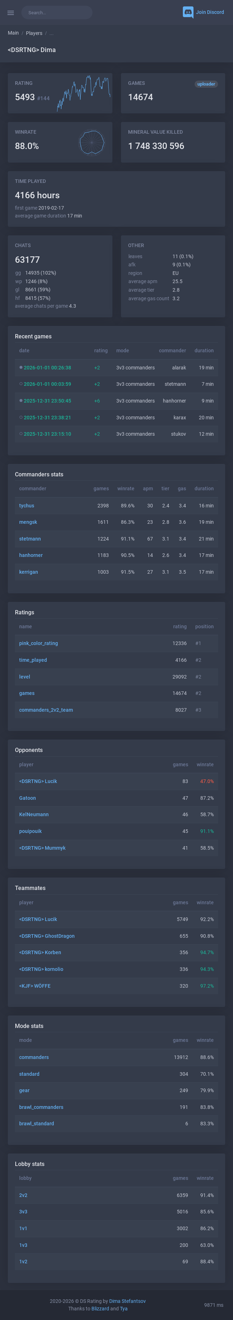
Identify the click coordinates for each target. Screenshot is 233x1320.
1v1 (23, 1229)
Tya (124, 1309)
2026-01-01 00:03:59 (47, 384)
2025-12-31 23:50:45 (47, 401)
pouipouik (30, 831)
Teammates (30, 888)
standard (29, 1074)
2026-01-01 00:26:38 (47, 368)
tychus (26, 506)
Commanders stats (39, 474)
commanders (34, 1057)
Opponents (29, 750)
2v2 (23, 1195)
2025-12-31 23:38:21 (47, 418)
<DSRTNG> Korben (40, 953)
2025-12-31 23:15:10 (47, 434)
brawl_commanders (41, 1107)
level (24, 677)
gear (24, 1091)
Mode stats (29, 1026)
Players (34, 33)
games (27, 693)
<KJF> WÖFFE (35, 986)
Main (13, 33)
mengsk (28, 522)
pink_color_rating (38, 643)
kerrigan (28, 572)
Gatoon (27, 798)
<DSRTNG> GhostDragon (47, 936)
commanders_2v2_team (46, 710)
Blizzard (100, 1309)
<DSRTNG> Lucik (38, 781)
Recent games (33, 336)
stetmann (30, 539)
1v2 (23, 1262)
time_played (33, 660)
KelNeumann (34, 815)
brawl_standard (36, 1124)
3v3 (23, 1212)
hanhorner (31, 555)
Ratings (24, 612)
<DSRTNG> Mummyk (42, 848)
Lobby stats (29, 1164)
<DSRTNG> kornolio (41, 969)
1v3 (23, 1245)
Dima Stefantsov (127, 1301)
